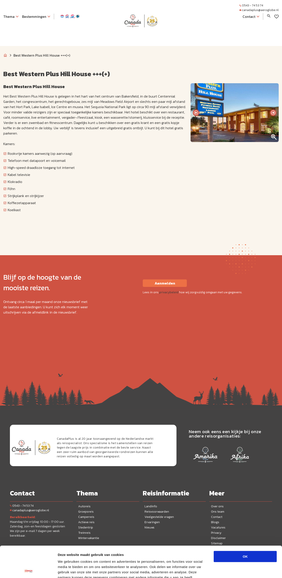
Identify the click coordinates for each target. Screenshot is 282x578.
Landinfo (151, 506)
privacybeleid (168, 292)
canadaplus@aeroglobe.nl (259, 10)
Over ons (217, 506)
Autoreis (84, 506)
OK (245, 525)
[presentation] (196, 112)
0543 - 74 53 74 (251, 5)
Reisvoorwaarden (157, 511)
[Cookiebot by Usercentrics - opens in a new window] (28, 569)
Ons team (217, 511)
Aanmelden (165, 283)
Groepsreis (86, 511)
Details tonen (238, 569)
